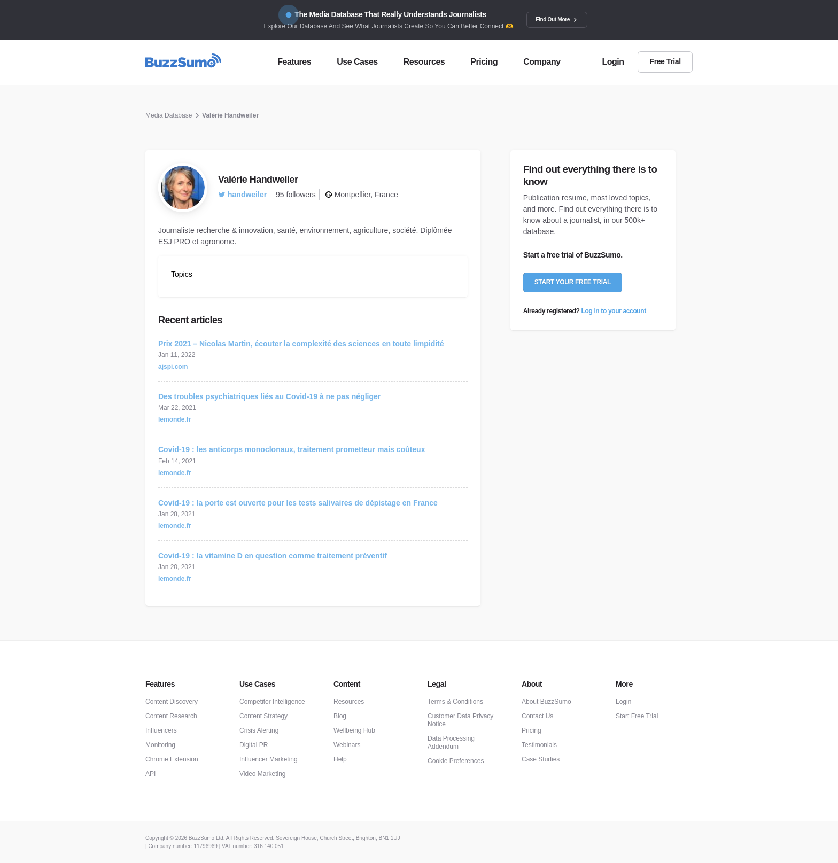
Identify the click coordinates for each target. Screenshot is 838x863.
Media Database (168, 115)
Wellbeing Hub (354, 730)
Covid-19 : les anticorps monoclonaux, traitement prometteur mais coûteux (291, 449)
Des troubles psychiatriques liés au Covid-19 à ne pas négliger (269, 396)
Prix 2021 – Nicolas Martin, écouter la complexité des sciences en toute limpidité (301, 343)
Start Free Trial (637, 716)
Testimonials (539, 745)
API (150, 774)
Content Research (171, 716)
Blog (339, 716)
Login (623, 701)
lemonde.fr (174, 419)
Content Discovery (171, 701)
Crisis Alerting (258, 730)
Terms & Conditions (455, 701)
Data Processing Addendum (451, 742)
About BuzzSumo (546, 701)
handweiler (242, 194)
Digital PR (253, 745)
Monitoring (160, 745)
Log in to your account (613, 311)
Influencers (161, 730)
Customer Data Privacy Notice (460, 720)
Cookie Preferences (456, 761)
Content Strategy (263, 716)
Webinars (346, 745)
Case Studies (541, 759)
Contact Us (537, 716)
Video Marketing (262, 774)
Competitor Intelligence (272, 701)
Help (340, 759)
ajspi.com (173, 366)
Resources (348, 701)
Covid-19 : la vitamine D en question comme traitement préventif (272, 555)
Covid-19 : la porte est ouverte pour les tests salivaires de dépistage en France (298, 503)
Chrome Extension (171, 759)
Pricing (531, 730)
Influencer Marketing (268, 759)
